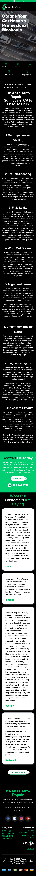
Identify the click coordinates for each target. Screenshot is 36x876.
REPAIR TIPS (7, 836)
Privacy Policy (20, 863)
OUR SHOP (7, 831)
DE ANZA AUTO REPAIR (13, 84)
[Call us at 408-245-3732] (18, 485)
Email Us (30, 849)
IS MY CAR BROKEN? (18, 87)
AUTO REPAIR (8, 833)
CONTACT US (8, 839)
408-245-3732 (11, 440)
